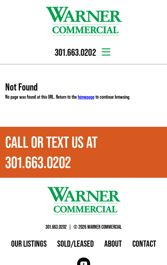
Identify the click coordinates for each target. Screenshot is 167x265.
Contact (144, 243)
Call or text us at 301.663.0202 (51, 152)
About (113, 243)
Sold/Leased (75, 243)
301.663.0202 (56, 227)
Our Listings (29, 243)
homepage (86, 97)
